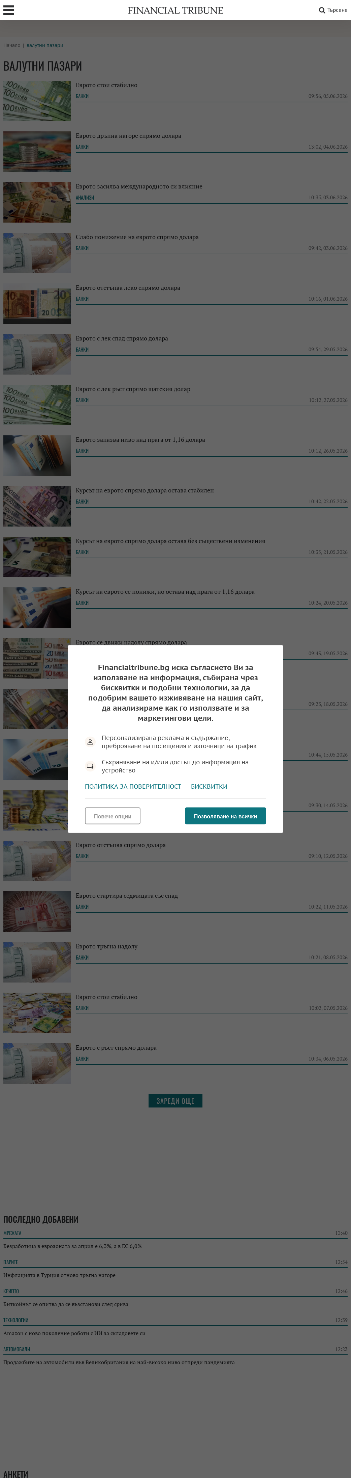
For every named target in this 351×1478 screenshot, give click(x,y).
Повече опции (112, 816)
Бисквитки (209, 786)
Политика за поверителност (133, 786)
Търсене (332, 10)
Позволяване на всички (225, 816)
